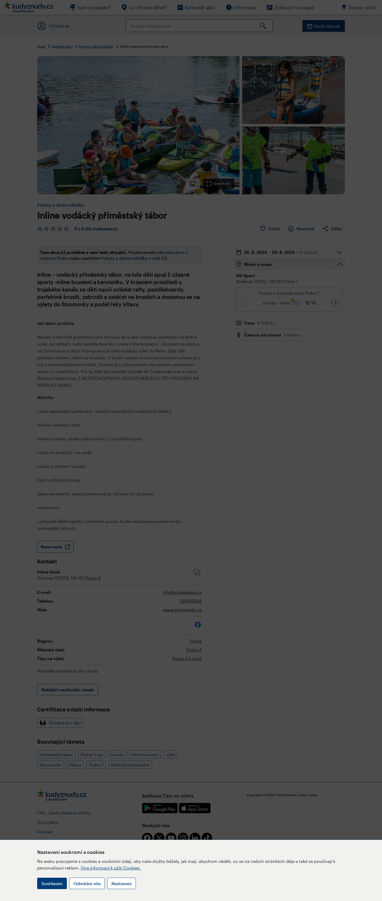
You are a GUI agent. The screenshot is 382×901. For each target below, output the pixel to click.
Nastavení (121, 883)
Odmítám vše (87, 883)
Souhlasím (52, 883)
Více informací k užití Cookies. (111, 867)
